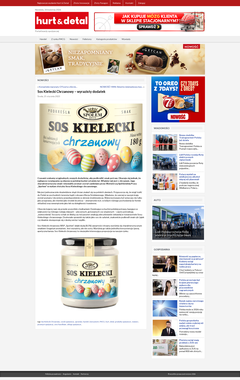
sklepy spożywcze (74, 324)
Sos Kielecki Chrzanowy (50, 322)
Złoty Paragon (101, 3)
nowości (135, 322)
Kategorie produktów (106, 39)
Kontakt (129, 3)
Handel (43, 39)
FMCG (102, 322)
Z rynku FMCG (58, 39)
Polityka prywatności (53, 374)
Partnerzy (85, 374)
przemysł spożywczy (45, 324)
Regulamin (67, 374)
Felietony (87, 39)
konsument (94, 322)
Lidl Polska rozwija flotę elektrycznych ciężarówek (173, 233)
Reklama (117, 3)
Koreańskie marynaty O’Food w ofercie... (58, 86)
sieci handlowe (60, 324)
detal (112, 322)
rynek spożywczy (67, 322)
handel (86, 322)
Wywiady (126, 39)
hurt (107, 322)
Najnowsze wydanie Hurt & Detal (53, 3)
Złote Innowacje (81, 3)
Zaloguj (141, 3)
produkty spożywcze (123, 322)
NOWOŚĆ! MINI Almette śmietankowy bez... (121, 86)
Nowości (74, 39)
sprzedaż (78, 322)
